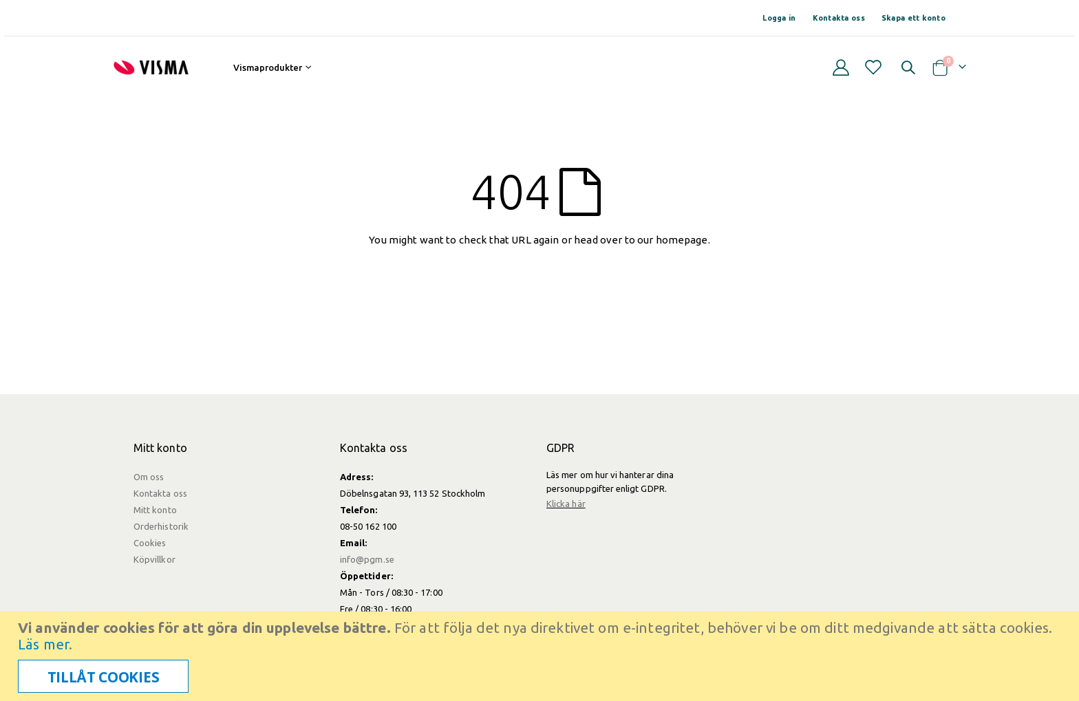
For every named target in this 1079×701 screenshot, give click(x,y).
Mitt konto (155, 510)
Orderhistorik (161, 526)
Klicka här (566, 503)
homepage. (683, 240)
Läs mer (43, 644)
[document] (541, 656)
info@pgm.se (367, 559)
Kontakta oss (839, 18)
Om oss (148, 477)
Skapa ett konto (914, 18)
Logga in (778, 18)
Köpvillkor (154, 559)
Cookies (149, 543)
